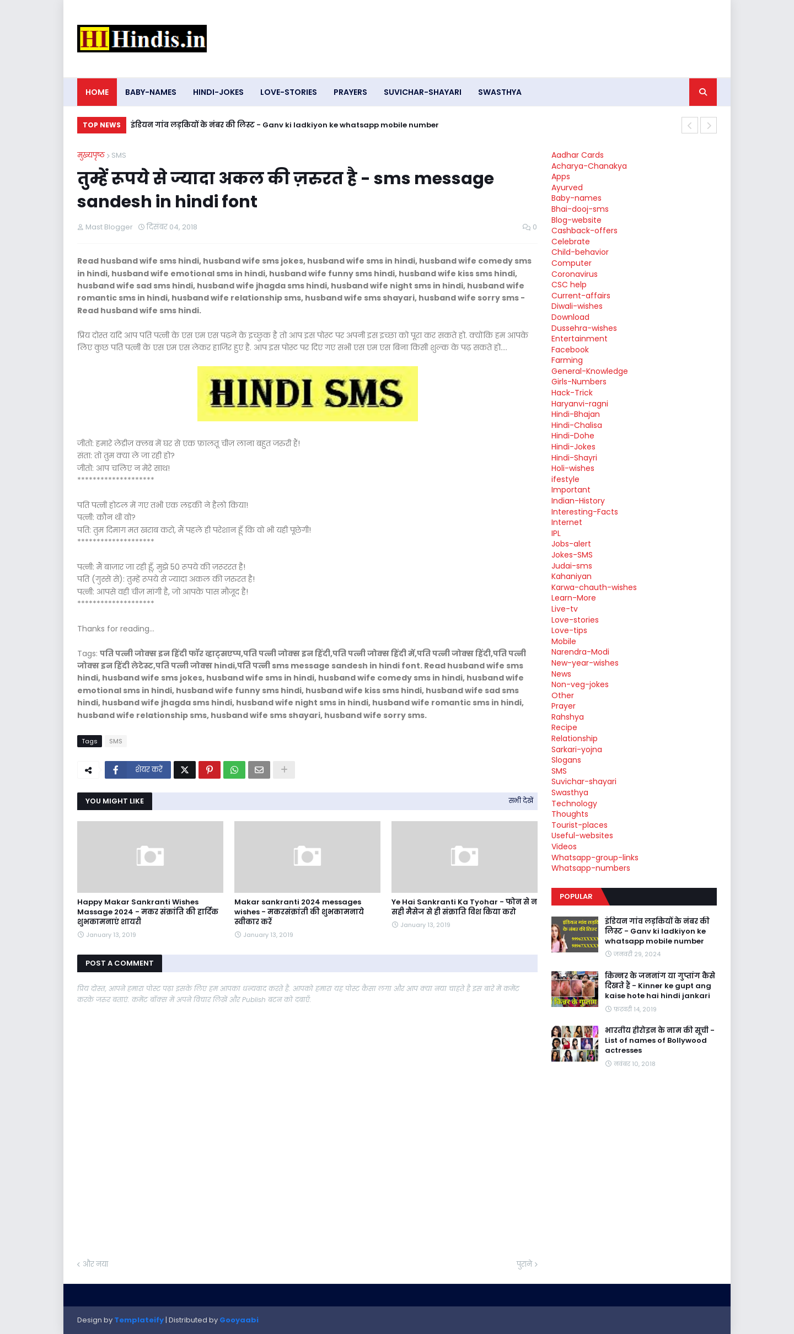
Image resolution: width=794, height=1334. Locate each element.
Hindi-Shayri (574, 457)
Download (570, 317)
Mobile (563, 641)
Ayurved (567, 187)
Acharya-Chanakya (589, 166)
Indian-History (578, 500)
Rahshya (567, 716)
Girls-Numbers (579, 381)
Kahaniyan (571, 576)
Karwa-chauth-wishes (594, 587)
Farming (567, 360)
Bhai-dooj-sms (580, 209)
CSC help (569, 284)
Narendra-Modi (580, 651)
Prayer (563, 705)
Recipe (564, 727)
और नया (95, 1264)
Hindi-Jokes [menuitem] (218, 92)
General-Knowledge (589, 371)
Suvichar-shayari (583, 781)
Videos (564, 846)
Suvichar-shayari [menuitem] (423, 92)
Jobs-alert (571, 543)
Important (571, 489)
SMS (118, 155)
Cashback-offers (584, 230)
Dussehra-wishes (584, 328)
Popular (576, 896)
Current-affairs (580, 295)
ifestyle (565, 479)
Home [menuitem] (97, 92)
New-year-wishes (585, 662)
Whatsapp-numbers (590, 868)
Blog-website (576, 220)
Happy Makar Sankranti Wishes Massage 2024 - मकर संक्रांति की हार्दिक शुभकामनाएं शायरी (147, 912)
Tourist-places (579, 825)
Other (562, 695)
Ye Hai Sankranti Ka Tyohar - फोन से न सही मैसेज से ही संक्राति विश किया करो (464, 907)
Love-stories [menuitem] (288, 92)
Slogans (566, 759)
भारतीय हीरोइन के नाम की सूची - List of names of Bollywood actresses (660, 1041)
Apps (560, 176)
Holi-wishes (572, 468)
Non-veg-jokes (580, 684)
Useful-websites (582, 835)
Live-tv (564, 608)
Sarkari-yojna (576, 749)
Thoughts (569, 813)
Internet (566, 522)
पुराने (524, 1264)
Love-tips (569, 630)
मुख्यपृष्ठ (91, 155)
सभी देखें (521, 800)
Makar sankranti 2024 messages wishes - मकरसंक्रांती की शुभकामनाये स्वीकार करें (299, 912)
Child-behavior (580, 252)
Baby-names (576, 197)
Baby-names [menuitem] (150, 92)
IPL (556, 533)
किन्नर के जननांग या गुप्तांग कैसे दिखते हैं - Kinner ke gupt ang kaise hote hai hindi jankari (660, 986)
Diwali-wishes (577, 306)
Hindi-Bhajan (575, 414)
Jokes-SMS (572, 554)
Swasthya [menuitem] (500, 92)
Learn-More (573, 597)
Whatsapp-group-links (595, 857)
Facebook (570, 349)
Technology (574, 803)
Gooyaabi (239, 1320)
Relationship (574, 738)
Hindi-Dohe (572, 435)
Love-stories (575, 619)
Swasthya (569, 792)
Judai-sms (571, 565)
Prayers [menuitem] (350, 92)
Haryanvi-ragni (579, 403)
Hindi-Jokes (573, 446)
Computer (571, 263)
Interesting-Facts (584, 511)
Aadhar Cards (577, 154)
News (561, 673)
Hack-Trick (572, 392)
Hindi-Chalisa (576, 425)
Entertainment (579, 338)
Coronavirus (574, 274)
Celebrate (570, 241)
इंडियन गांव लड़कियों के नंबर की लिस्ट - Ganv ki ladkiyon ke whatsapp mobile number (285, 125)
